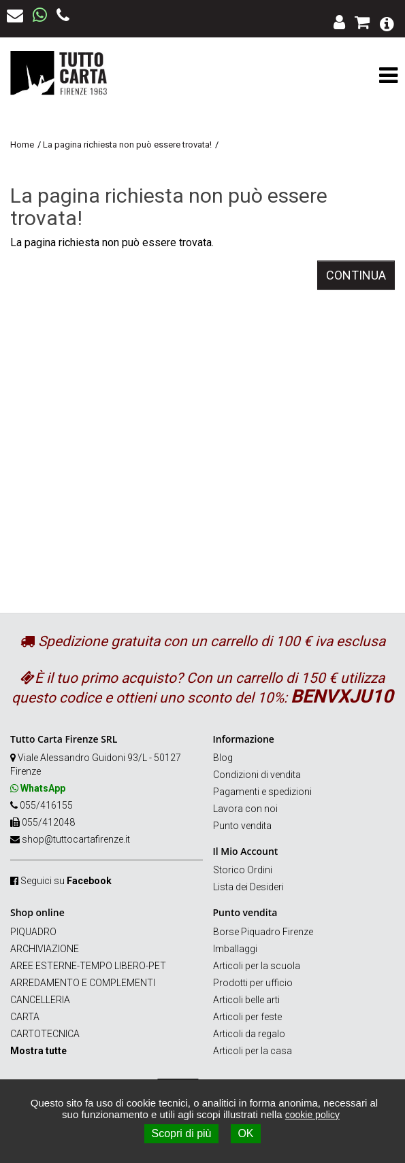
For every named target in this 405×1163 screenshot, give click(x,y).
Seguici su (66, 880)
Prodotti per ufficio (253, 982)
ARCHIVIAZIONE (44, 948)
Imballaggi (235, 948)
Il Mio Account (245, 851)
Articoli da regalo (249, 1033)
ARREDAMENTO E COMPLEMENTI (82, 982)
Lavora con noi (245, 808)
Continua (356, 275)
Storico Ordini (242, 869)
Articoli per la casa (252, 1050)
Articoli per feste (247, 1016)
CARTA (24, 1016)
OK (245, 1133)
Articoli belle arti (246, 999)
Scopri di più (181, 1133)
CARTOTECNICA (45, 1033)
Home (22, 144)
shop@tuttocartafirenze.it (76, 839)
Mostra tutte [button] (38, 1050)
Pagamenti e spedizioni (262, 791)
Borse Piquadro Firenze (263, 931)
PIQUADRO (33, 931)
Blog (223, 757)
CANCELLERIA (40, 999)
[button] (387, 23)
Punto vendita (242, 825)
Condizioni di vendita (257, 774)
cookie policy (312, 1114)
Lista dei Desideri (248, 886)
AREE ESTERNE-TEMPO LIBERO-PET (88, 965)
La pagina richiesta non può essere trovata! (127, 144)
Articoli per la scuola (256, 965)
